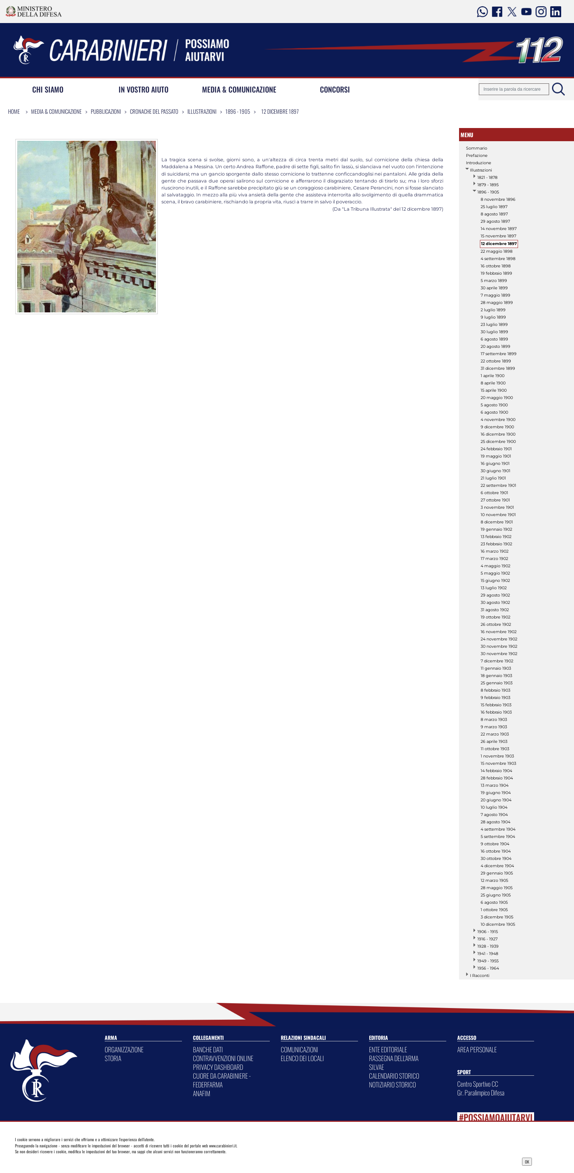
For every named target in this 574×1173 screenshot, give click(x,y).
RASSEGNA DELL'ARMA (393, 1058)
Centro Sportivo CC (477, 1084)
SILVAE (376, 1067)
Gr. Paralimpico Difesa (480, 1092)
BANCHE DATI (208, 1049)
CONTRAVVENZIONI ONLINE (223, 1058)
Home (14, 111)
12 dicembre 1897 (280, 111)
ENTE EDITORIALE (388, 1049)
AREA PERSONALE (477, 1049)
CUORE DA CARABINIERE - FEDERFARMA (222, 1080)
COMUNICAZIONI (299, 1049)
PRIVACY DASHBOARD (218, 1067)
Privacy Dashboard (71, 1160)
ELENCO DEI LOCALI (302, 1058)
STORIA (113, 1058)
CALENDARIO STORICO (394, 1075)
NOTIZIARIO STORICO (392, 1084)
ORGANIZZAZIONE (124, 1049)
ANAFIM (201, 1093)
